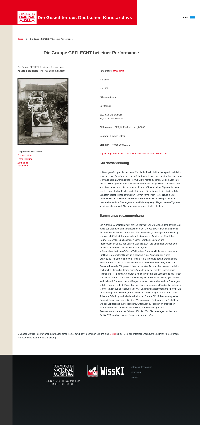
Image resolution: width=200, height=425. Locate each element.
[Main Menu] (188, 17)
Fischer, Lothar (25, 155)
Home (20, 39)
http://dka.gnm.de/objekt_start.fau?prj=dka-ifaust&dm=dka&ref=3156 (133, 153)
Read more (23, 165)
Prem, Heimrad (25, 159)
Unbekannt (118, 71)
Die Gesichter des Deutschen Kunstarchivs (85, 17)
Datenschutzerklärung (141, 367)
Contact (134, 377)
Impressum (135, 372)
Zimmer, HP (23, 163)
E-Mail (113, 334)
